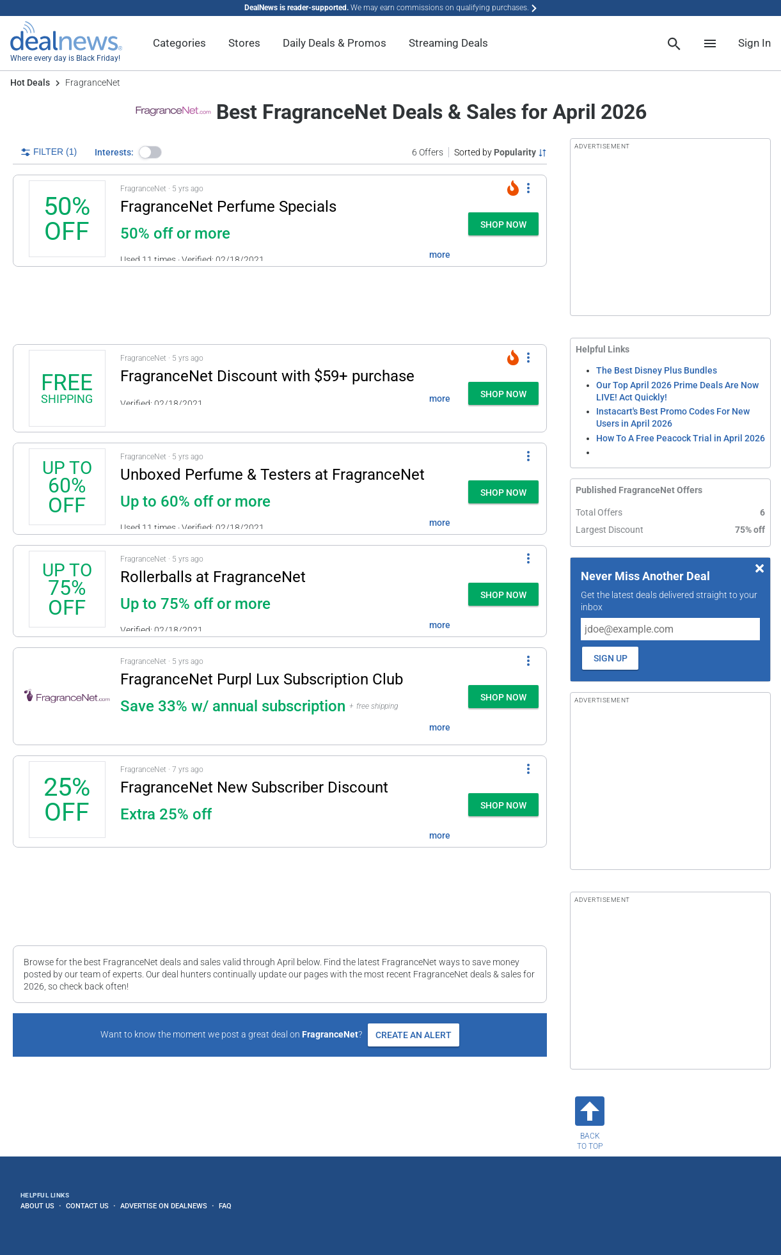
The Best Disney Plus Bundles (656, 370)
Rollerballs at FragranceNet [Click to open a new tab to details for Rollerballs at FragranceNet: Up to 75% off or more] (213, 577)
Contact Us (87, 1205)
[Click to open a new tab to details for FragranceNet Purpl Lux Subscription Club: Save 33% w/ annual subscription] (67, 696)
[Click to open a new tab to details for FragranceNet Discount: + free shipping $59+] (67, 388)
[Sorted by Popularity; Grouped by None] (500, 152)
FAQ (225, 1205)
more (439, 254)
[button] (150, 152)
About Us (37, 1205)
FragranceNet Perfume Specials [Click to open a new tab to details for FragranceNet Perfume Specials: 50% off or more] (228, 207)
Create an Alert (413, 1035)
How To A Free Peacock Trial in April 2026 (680, 438)
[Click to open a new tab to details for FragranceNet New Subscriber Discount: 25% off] (67, 801)
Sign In (754, 42)
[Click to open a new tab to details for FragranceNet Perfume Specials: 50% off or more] (67, 220)
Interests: (114, 152)
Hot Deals (30, 82)
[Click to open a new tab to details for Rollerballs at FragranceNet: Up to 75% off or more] (67, 591)
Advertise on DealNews (163, 1205)
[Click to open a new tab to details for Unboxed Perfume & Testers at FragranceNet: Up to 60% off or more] (67, 488)
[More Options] (528, 188)
